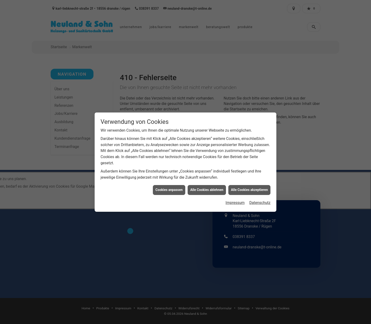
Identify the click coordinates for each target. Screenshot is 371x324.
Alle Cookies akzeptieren (249, 184)
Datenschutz (259, 197)
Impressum (235, 197)
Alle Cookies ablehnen (206, 184)
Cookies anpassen (169, 184)
